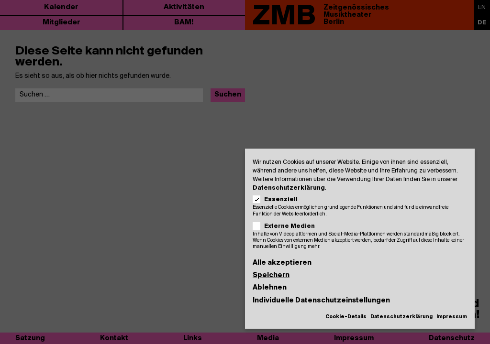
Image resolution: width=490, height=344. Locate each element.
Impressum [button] (451, 317)
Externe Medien (287, 226)
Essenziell (278, 199)
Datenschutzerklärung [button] (401, 317)
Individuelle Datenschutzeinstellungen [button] (321, 300)
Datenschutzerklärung (289, 188)
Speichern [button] (271, 275)
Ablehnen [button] (270, 287)
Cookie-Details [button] (346, 317)
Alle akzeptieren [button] (282, 263)
